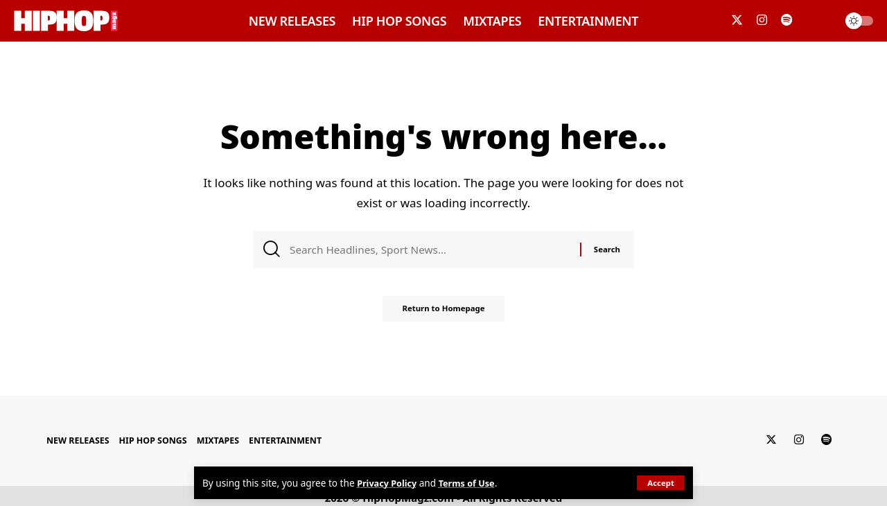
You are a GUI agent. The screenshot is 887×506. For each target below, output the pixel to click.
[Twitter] (737, 20)
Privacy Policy (389, 482)
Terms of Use (473, 482)
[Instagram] (762, 20)
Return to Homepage (443, 314)
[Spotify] (787, 20)
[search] (820, 21)
